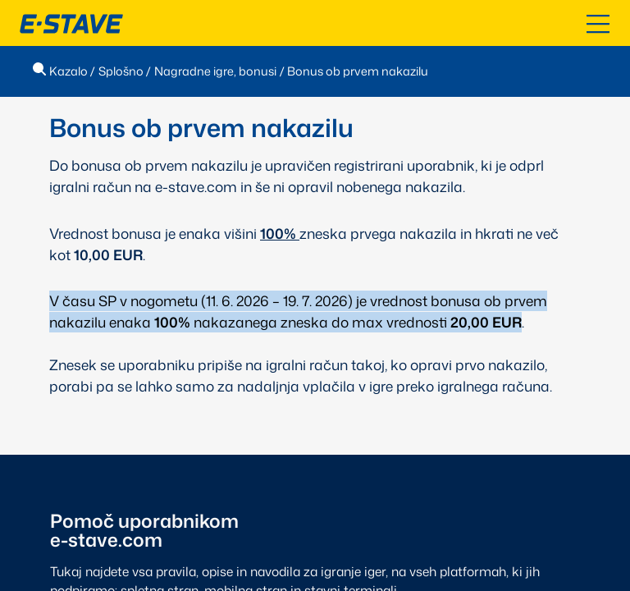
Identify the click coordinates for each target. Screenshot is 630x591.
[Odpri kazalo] (598, 24)
